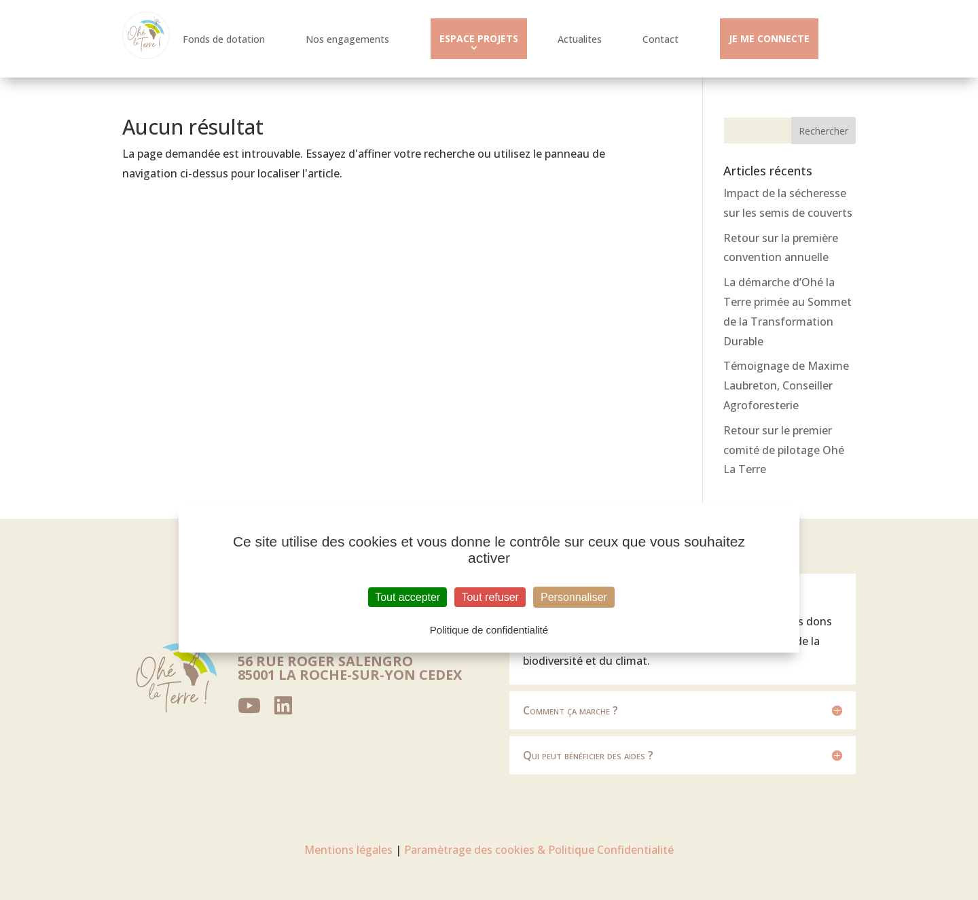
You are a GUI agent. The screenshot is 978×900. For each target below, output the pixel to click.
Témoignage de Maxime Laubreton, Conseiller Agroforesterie (786, 385)
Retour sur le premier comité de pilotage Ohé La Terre (783, 450)
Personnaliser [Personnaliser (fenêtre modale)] (574, 597)
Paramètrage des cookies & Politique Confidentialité (539, 849)
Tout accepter (407, 597)
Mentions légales (348, 849)
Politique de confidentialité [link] (489, 630)
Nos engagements (347, 39)
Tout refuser (489, 597)
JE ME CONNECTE (769, 38)
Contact (660, 39)
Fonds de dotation (224, 39)
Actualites (580, 39)
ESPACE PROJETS (478, 38)
